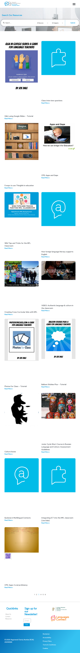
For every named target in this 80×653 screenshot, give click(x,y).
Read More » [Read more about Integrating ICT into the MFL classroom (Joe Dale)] (45, 523)
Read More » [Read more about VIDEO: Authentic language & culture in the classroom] (45, 310)
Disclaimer (46, 634)
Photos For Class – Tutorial (16, 386)
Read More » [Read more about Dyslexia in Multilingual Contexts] (9, 520)
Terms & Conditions (49, 645)
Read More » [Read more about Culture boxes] (9, 454)
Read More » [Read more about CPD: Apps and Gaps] (45, 178)
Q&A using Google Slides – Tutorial (19, 116)
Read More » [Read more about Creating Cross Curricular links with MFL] (9, 314)
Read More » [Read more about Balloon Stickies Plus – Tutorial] (45, 387)
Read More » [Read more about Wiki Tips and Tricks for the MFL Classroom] (9, 248)
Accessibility (47, 637)
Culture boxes (10, 452)
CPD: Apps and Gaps (49, 175)
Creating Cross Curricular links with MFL (21, 312)
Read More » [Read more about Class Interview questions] (45, 103)
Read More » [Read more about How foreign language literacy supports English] (45, 257)
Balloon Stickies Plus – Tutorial (53, 385)
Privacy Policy (47, 641)
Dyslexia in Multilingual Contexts (18, 518)
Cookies (45, 648)
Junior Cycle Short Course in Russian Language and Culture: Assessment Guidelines (56, 447)
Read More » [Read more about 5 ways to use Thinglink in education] (9, 188)
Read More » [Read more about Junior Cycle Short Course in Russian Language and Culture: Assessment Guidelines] (45, 452)
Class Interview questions (51, 101)
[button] (74, 4)
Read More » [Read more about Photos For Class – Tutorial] (9, 389)
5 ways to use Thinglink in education (19, 186)
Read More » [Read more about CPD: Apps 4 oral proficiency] (9, 587)
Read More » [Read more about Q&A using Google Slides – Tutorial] (9, 118)
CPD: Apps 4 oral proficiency (16, 585)
